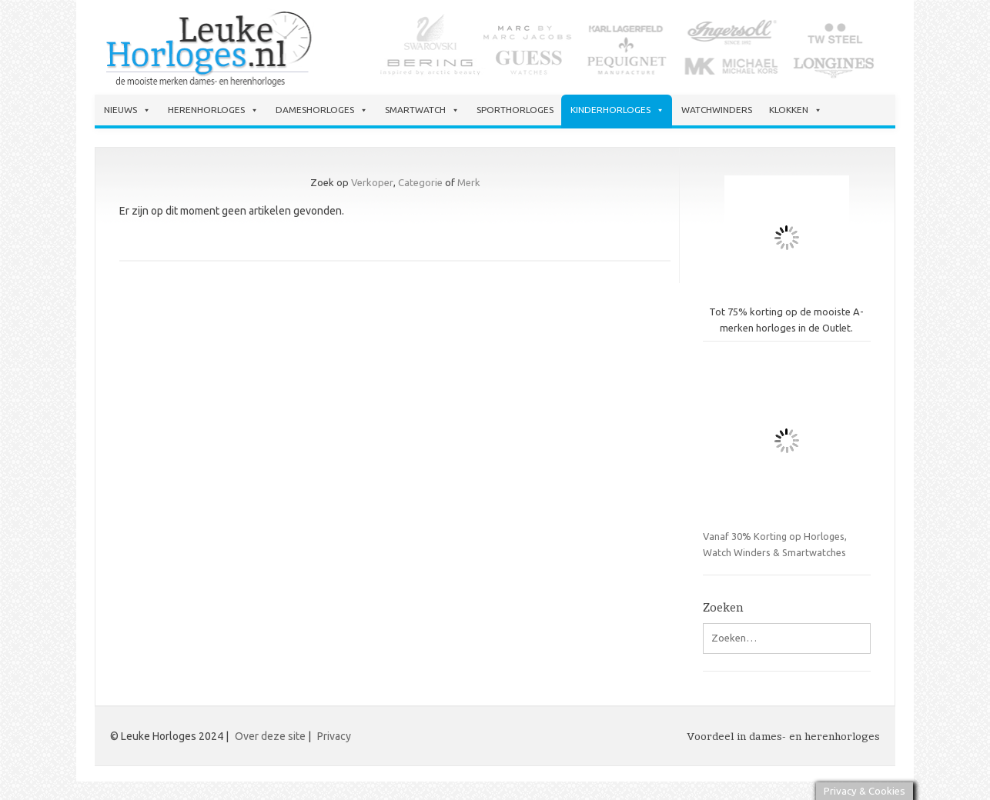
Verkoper (372, 182)
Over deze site (270, 736)
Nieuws (127, 110)
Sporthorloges (515, 110)
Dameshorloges (322, 110)
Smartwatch (422, 110)
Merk (468, 182)
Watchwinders (716, 110)
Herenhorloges (213, 110)
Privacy (334, 736)
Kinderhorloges (617, 110)
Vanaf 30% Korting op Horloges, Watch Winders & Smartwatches (787, 457)
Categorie (420, 182)
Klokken (795, 110)
